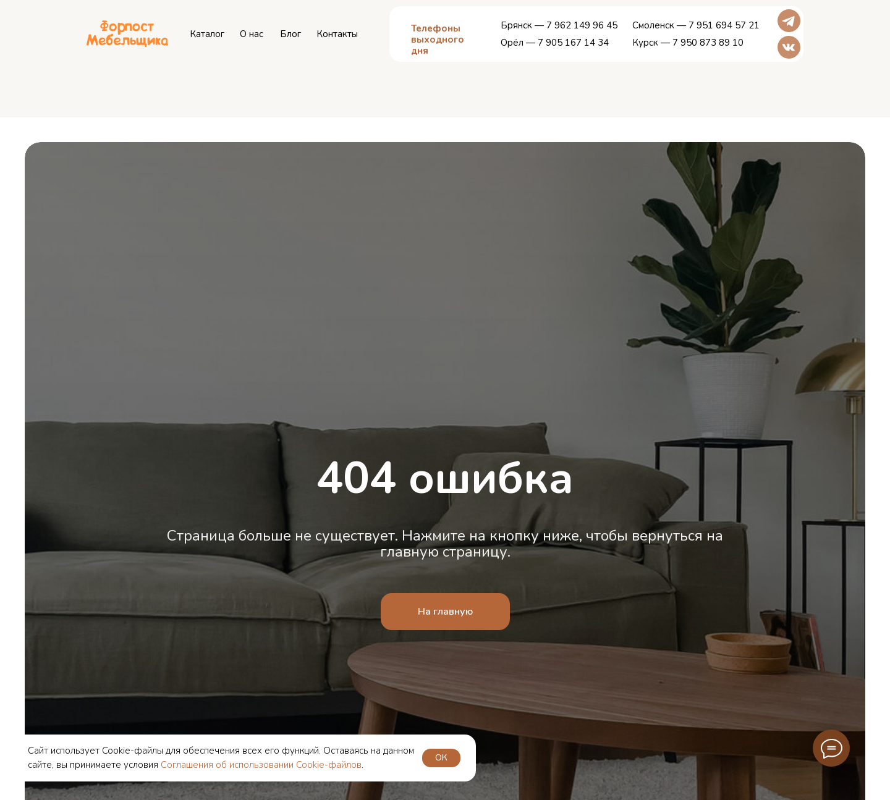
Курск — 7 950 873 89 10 (688, 42)
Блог (290, 34)
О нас (251, 34)
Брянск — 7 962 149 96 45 (559, 25)
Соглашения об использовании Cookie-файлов (261, 765)
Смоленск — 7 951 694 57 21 (696, 25)
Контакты (337, 34)
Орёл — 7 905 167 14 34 (555, 42)
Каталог (207, 34)
